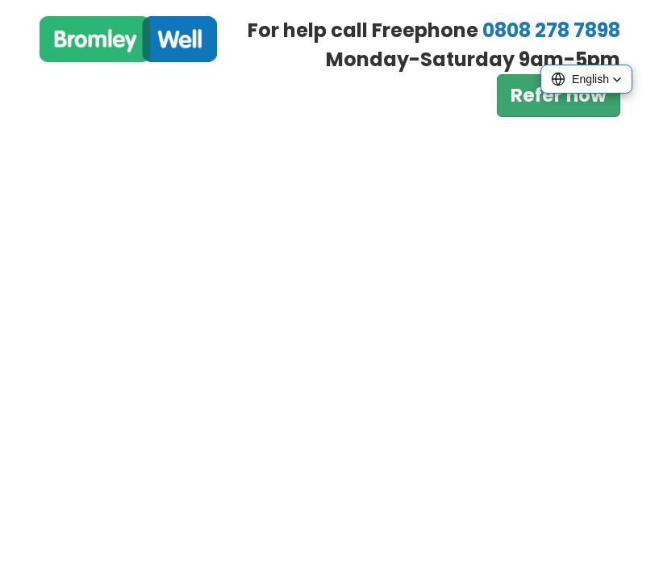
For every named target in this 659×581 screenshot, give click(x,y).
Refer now (559, 95)
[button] (586, 79)
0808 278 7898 (551, 30)
